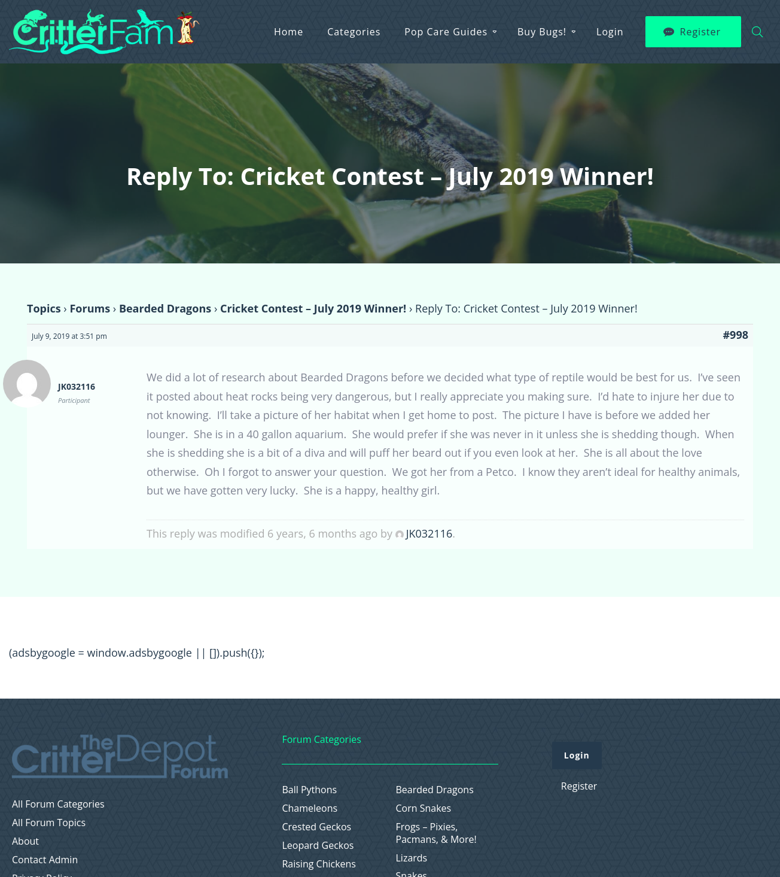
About (25, 841)
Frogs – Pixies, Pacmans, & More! (436, 833)
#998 (735, 334)
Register (700, 31)
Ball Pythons (309, 790)
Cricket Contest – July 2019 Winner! (313, 308)
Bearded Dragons (165, 308)
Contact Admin (45, 860)
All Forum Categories (58, 804)
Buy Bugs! (541, 31)
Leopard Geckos (318, 845)
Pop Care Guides (446, 31)
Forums (89, 308)
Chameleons (309, 808)
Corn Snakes (424, 808)
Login (610, 31)
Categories (353, 31)
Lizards (412, 858)
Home (288, 31)
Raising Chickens (319, 864)
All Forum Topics (49, 823)
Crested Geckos (316, 827)
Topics (44, 308)
